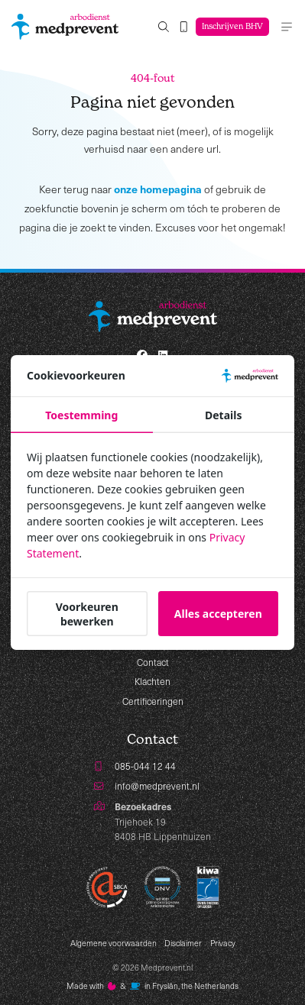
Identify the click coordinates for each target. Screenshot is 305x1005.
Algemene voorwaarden (113, 943)
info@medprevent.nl (157, 786)
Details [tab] (223, 415)
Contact (153, 662)
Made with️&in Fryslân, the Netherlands (152, 986)
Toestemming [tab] (81, 415)
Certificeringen (152, 701)
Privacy (222, 943)
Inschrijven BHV (232, 26)
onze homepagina (158, 188)
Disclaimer (183, 943)
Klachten (152, 681)
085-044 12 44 (145, 766)
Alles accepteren (218, 613)
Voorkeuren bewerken (87, 614)
